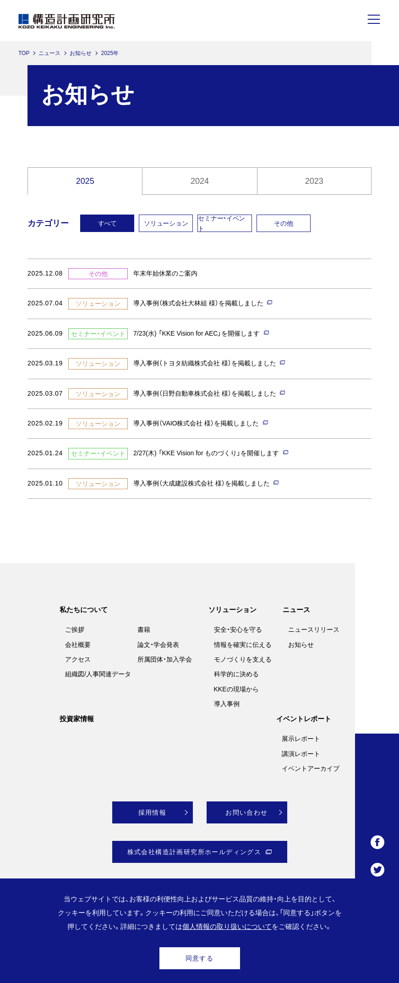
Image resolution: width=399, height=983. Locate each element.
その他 (283, 223)
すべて (107, 223)
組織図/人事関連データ (98, 674)
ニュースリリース (313, 629)
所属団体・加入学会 (164, 659)
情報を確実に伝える (243, 644)
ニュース (49, 53)
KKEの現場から (236, 689)
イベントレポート (303, 719)
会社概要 (78, 644)
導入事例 (227, 703)
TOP (23, 53)
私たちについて (84, 609)
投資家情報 (77, 719)
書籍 (143, 629)
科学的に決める (236, 674)
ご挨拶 (74, 629)
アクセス (78, 659)
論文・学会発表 (158, 644)
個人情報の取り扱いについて (227, 926)
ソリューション (166, 223)
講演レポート (301, 753)
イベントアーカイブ (310, 768)
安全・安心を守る (238, 629)
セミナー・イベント (221, 223)
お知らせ (81, 53)
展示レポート (301, 738)
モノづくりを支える (243, 659)
